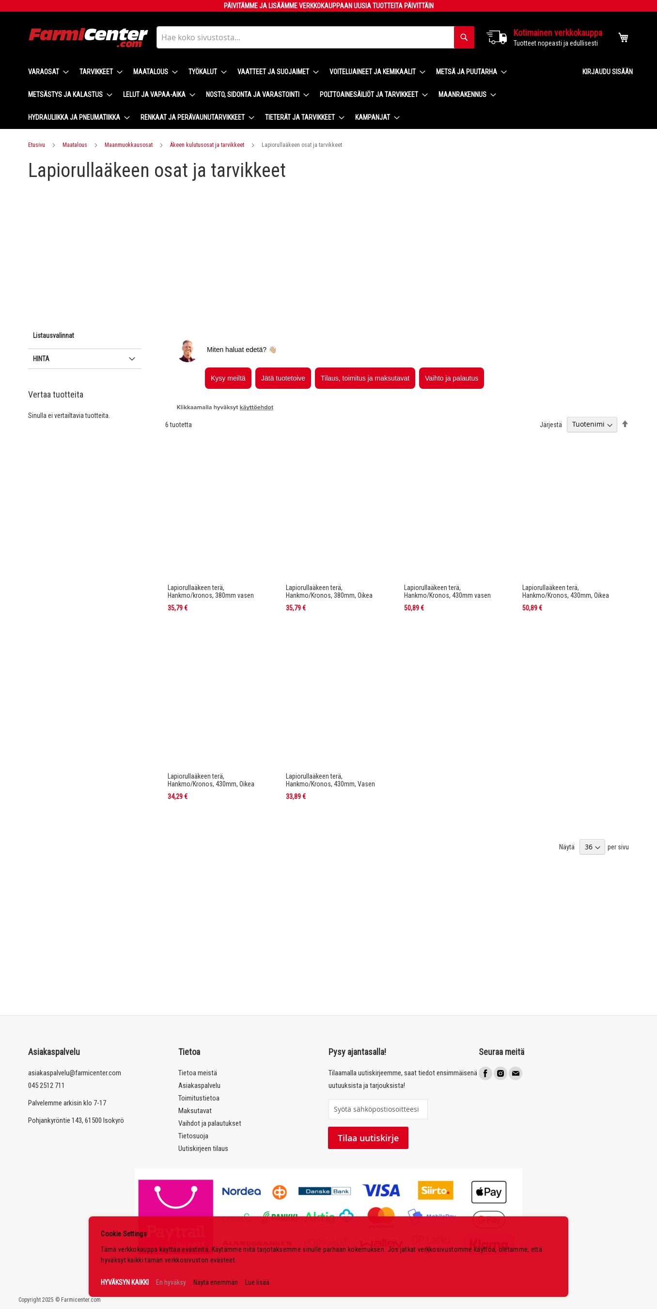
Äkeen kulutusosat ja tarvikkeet (207, 145)
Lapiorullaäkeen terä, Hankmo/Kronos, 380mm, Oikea (329, 591)
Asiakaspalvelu (199, 1085)
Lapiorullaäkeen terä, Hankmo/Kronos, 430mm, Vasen (330, 780)
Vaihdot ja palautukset (209, 1123)
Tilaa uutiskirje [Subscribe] (368, 1138)
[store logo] (88, 38)
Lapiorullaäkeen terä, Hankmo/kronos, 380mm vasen (211, 591)
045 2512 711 (46, 1085)
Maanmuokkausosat (129, 145)
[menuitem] (45, 72)
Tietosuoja (193, 1136)
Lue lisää (257, 1282)
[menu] (297, 95)
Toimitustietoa (198, 1098)
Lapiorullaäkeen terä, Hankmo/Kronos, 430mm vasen (447, 591)
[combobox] (315, 37)
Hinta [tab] (41, 359)
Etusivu (36, 145)
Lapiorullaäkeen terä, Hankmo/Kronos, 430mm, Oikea (565, 591)
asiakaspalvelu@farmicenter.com (74, 1073)
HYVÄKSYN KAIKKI (125, 1282)
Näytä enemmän (215, 1282)
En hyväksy (171, 1282)
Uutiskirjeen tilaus (203, 1148)
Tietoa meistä (197, 1073)
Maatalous (75, 145)
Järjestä (551, 424)
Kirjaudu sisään (607, 72)
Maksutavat (195, 1110)
